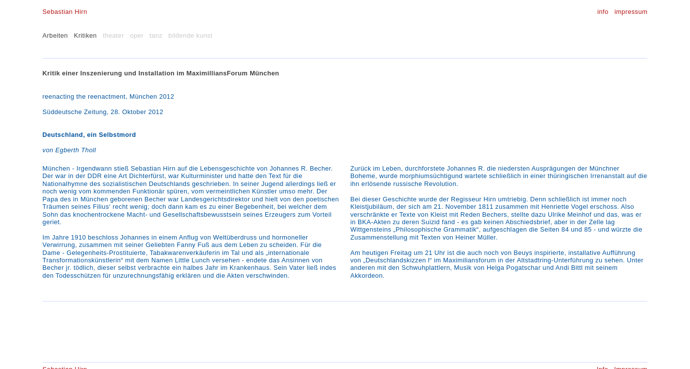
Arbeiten (55, 35)
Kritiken (85, 35)
